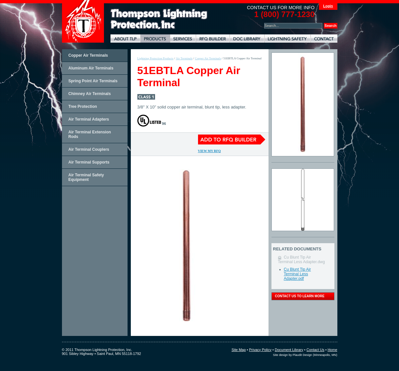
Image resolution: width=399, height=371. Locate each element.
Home (332, 350)
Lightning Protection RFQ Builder (212, 38)
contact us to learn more (300, 296)
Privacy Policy (260, 350)
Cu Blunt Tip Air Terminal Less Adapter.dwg (301, 259)
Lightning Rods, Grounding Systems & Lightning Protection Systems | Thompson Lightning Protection (159, 19)
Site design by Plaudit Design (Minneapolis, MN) (305, 355)
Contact (323, 38)
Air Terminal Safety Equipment (86, 177)
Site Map (238, 350)
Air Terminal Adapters (89, 119)
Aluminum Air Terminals (91, 68)
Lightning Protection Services (183, 38)
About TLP (125, 38)
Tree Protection (83, 106)
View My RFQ (209, 151)
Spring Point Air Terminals (93, 81)
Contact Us (315, 350)
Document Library (246, 38)
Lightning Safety (287, 38)
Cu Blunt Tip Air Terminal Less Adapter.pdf (297, 274)
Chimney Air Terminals (90, 93)
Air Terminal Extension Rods (90, 134)
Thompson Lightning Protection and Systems (83, 21)
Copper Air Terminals (88, 55)
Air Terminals (184, 58)
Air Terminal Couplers (89, 149)
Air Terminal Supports (89, 162)
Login (328, 6)
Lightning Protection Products (155, 38)
